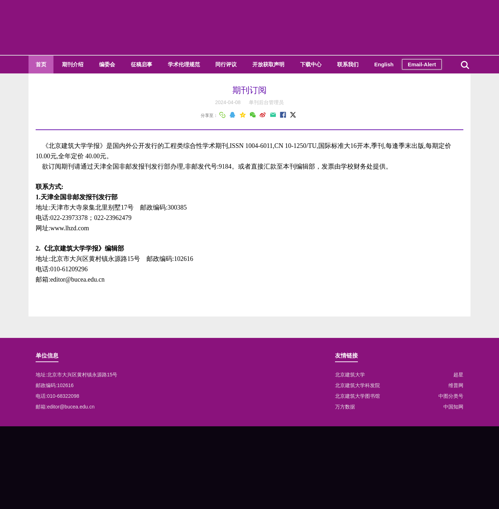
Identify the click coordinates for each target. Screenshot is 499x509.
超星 (458, 374)
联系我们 (348, 64)
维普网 (455, 385)
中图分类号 (450, 396)
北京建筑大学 (350, 374)
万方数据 (345, 407)
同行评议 (226, 64)
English (383, 64)
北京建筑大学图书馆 (357, 396)
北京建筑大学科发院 (357, 385)
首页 (41, 64)
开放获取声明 (268, 64)
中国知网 (453, 407)
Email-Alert (422, 64)
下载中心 (310, 64)
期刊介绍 (72, 64)
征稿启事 (141, 64)
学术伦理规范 (184, 64)
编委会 (107, 64)
